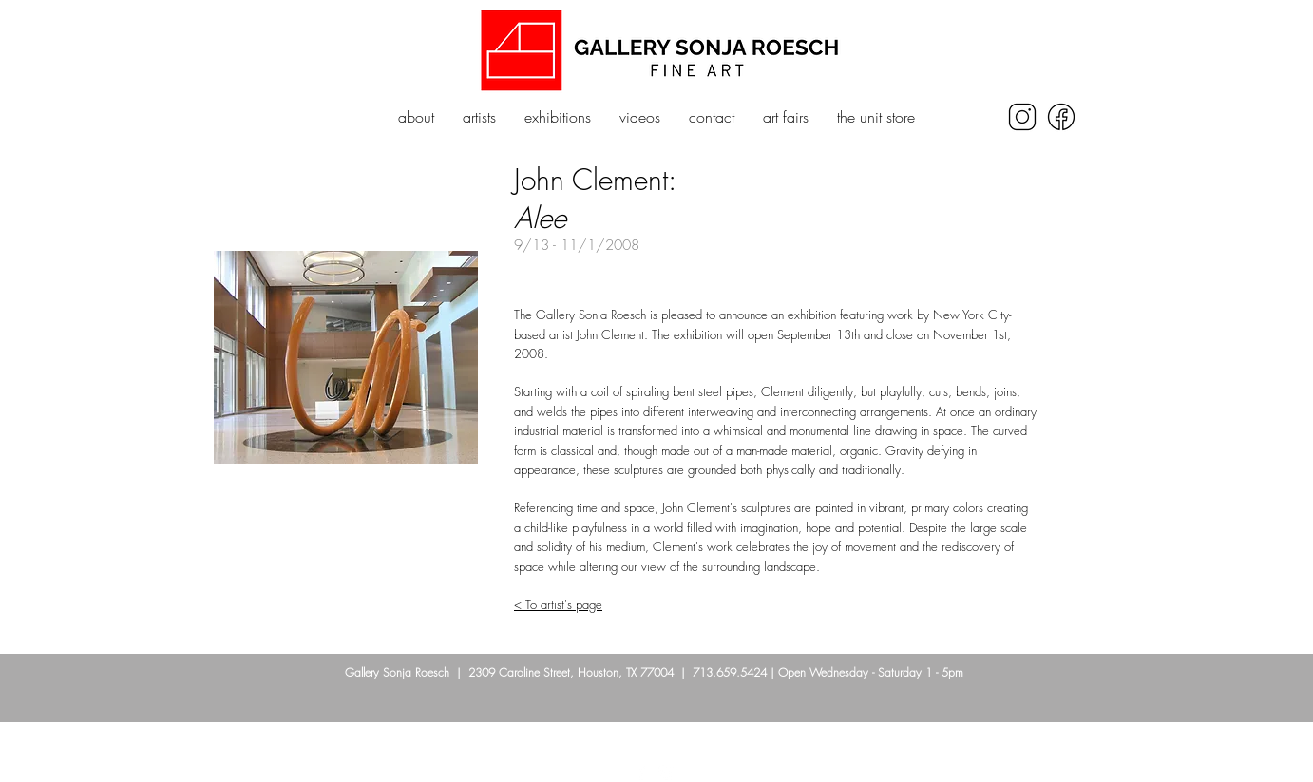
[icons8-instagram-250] (1022, 117)
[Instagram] (666, 772)
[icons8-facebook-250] (1061, 117)
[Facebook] (641, 772)
